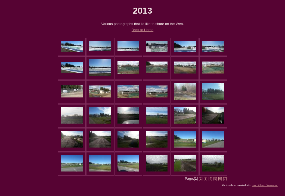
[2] (201, 178)
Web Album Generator (265, 185)
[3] (205, 178)
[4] (210, 178)
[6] (220, 178)
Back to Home (142, 30)
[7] (225, 178)
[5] (215, 178)
